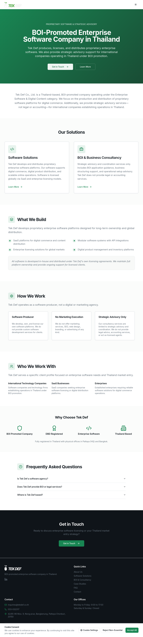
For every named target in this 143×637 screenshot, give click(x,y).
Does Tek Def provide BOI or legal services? (71, 486)
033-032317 (13, 609)
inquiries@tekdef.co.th (18, 605)
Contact (77, 591)
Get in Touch (60, 67)
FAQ (76, 588)
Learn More (85, 67)
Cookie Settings (89, 630)
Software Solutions (82, 576)
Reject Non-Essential (112, 630)
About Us (78, 572)
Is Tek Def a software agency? (71, 478)
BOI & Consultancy (82, 580)
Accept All (132, 630)
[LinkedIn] (6, 579)
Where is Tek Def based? (71, 494)
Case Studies (80, 584)
